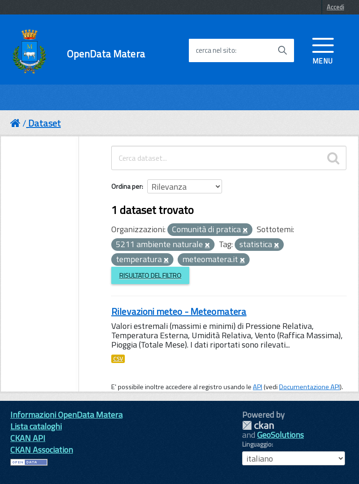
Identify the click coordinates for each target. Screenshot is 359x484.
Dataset (44, 123)
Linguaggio (257, 444)
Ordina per (126, 186)
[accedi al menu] (323, 50)
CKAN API (27, 438)
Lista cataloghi (36, 426)
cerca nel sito (215, 50)
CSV (118, 359)
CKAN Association (41, 449)
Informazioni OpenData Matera (66, 414)
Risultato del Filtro (150, 275)
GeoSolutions (280, 434)
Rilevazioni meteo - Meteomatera (178, 311)
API (257, 387)
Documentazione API (309, 387)
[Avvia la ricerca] (282, 50)
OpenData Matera (106, 54)
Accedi (335, 7)
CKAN (258, 425)
